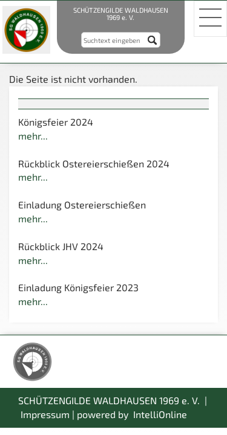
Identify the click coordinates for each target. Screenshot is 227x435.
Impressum (45, 414)
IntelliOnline (160, 414)
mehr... (33, 135)
